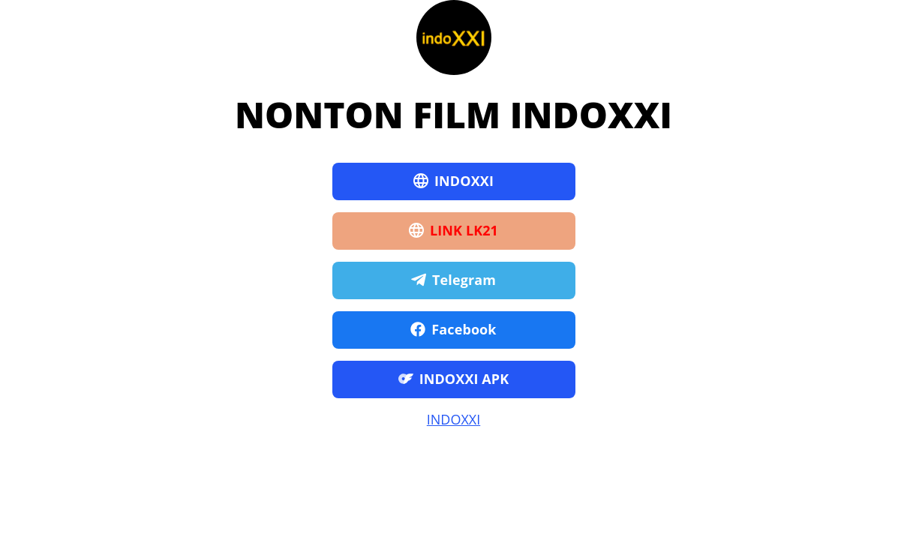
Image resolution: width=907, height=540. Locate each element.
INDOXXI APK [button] (453, 379)
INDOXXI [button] (453, 181)
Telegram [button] (453, 280)
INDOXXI (453, 419)
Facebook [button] (453, 330)
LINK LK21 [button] (453, 231)
